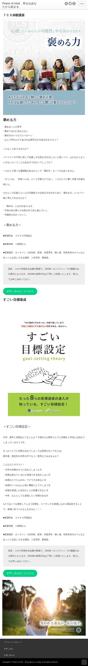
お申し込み (8, 649)
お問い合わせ (9, 655)
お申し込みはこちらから (20, 291)
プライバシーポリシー (13, 642)
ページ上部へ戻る (84, 662)
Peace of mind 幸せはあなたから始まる (27, 662)
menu (82, 3)
